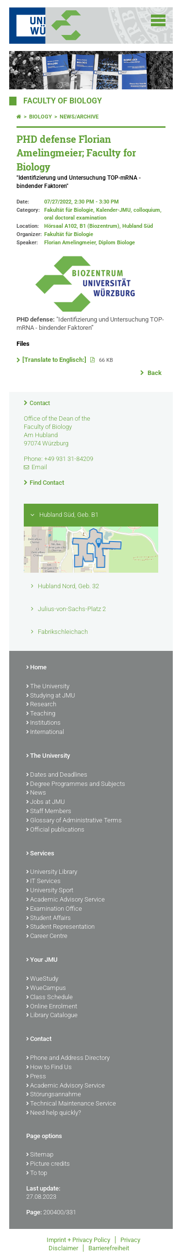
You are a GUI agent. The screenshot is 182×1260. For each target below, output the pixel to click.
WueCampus (46, 988)
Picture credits (48, 1164)
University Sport (49, 890)
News (36, 793)
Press (36, 1077)
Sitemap (39, 1155)
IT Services (43, 881)
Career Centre (46, 936)
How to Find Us (49, 1067)
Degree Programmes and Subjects (75, 784)
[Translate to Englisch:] (55, 359)
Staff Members (48, 811)
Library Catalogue (52, 1015)
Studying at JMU (50, 696)
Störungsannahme (53, 1094)
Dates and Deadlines (56, 775)
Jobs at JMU (45, 802)
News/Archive (79, 117)
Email (39, 467)
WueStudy (42, 979)
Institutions (43, 723)
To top (36, 1173)
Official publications (55, 830)
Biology (40, 117)
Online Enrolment (51, 1007)
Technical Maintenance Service (71, 1104)
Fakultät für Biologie (68, 234)
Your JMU (42, 960)
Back (154, 372)
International (45, 732)
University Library (51, 872)
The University (47, 686)
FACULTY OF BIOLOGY (62, 101)
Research (41, 704)
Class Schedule (49, 997)
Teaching (40, 714)
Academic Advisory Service (65, 900)
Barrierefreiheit (108, 1248)
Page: (34, 1212)
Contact (40, 403)
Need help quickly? (53, 1113)
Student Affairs (48, 918)
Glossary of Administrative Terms (74, 821)
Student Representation (60, 927)
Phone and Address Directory (68, 1058)
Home (36, 668)
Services (40, 854)
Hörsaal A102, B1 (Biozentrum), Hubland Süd (98, 226)
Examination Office (54, 909)
